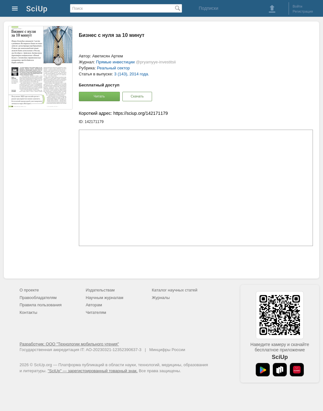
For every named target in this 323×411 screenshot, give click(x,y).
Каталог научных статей (174, 290)
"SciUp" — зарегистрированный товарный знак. (93, 370)
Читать (99, 96)
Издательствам (100, 290)
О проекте (29, 290)
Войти (297, 6)
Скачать (137, 96)
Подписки (208, 8)
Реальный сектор (113, 68)
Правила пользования (41, 304)
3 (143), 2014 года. (131, 74)
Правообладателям (38, 297)
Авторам (94, 304)
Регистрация (303, 11)
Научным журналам (104, 297)
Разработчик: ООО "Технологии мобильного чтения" (69, 344)
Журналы (161, 297)
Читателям (96, 312)
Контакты (28, 312)
